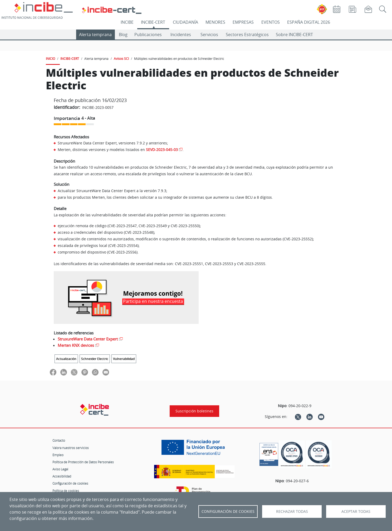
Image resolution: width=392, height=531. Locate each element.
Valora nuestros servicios (70, 448)
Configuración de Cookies (228, 511)
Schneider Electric (94, 359)
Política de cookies (65, 491)
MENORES (215, 22)
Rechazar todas (292, 511)
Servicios (209, 34)
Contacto (58, 440)
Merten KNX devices (76, 345)
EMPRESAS (243, 22)
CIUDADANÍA (185, 22)
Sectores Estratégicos (247, 34)
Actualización (66, 359)
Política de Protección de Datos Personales (83, 462)
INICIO (50, 58)
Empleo (57, 455)
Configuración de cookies (70, 483)
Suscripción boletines (194, 411)
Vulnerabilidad (124, 359)
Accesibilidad (61, 476)
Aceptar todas (355, 511)
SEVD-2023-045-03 (162, 149)
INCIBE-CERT (153, 22)
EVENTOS (270, 22)
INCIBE (127, 22)
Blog (123, 34)
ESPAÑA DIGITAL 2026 (308, 22)
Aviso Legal (60, 469)
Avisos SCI (121, 58)
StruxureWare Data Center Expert (88, 339)
